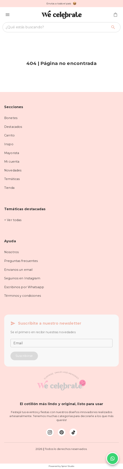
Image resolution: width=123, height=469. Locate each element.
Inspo (8, 144)
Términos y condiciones (22, 296)
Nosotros (11, 252)
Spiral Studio (67, 466)
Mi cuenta (11, 161)
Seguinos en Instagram (22, 278)
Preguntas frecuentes (21, 261)
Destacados (13, 127)
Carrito (9, 135)
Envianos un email (18, 270)
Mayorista (11, 153)
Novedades (12, 170)
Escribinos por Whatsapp (24, 287)
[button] (8, 15)
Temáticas (12, 179)
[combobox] (57, 27)
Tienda (9, 188)
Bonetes (10, 118)
